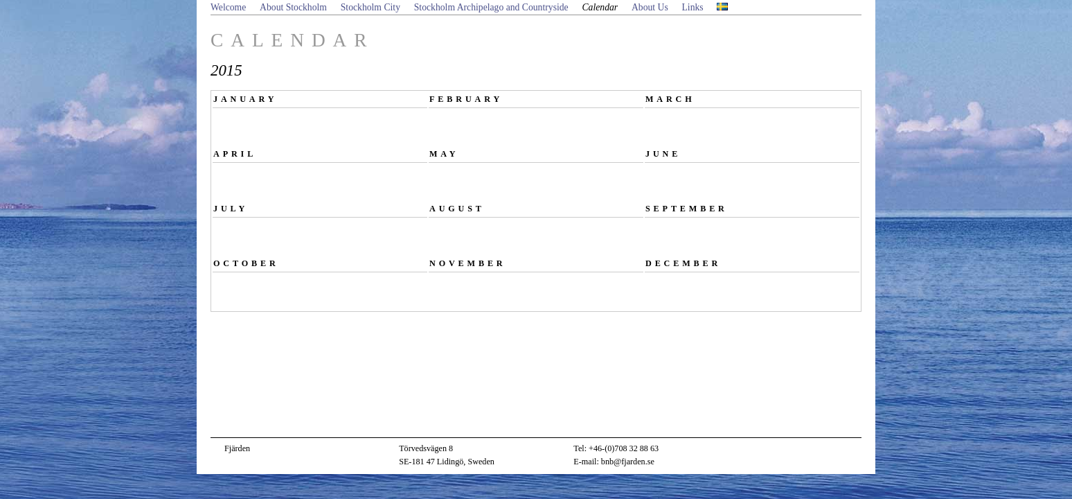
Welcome (228, 7)
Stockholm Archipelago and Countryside (491, 7)
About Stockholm (293, 7)
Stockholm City (370, 7)
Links (693, 7)
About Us (650, 7)
